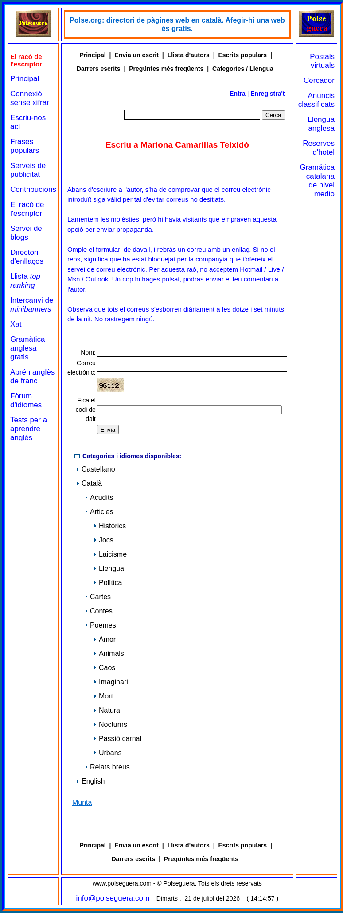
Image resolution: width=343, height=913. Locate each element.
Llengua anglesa (321, 124)
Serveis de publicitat (28, 170)
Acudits (99, 497)
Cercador (319, 80)
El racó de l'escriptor (27, 209)
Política (108, 582)
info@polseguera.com (113, 898)
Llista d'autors (189, 55)
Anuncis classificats (316, 100)
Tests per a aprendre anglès (28, 429)
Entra (238, 93)
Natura (107, 710)
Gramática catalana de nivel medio (317, 180)
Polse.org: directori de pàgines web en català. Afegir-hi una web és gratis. (177, 24)
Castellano (95, 469)
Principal (24, 78)
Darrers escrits (99, 68)
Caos (104, 667)
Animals (109, 653)
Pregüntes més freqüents (166, 68)
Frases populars (24, 146)
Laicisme (110, 554)
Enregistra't (267, 93)
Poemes (100, 625)
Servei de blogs (26, 233)
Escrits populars (242, 55)
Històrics (110, 526)
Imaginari (111, 682)
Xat (16, 324)
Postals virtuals (322, 61)
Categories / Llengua (242, 68)
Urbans (108, 753)
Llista (25, 280)
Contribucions (33, 189)
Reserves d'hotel (319, 147)
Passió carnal (117, 738)
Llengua (109, 568)
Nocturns (110, 724)
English (90, 781)
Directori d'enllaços (26, 256)
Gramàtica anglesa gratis (27, 348)
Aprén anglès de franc (32, 376)
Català (89, 483)
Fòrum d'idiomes (26, 400)
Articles (99, 511)
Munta (82, 802)
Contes (99, 611)
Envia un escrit (136, 55)
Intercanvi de (31, 304)
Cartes (98, 597)
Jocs (103, 540)
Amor (105, 639)
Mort (103, 696)
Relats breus (107, 767)
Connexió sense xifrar (29, 98)
